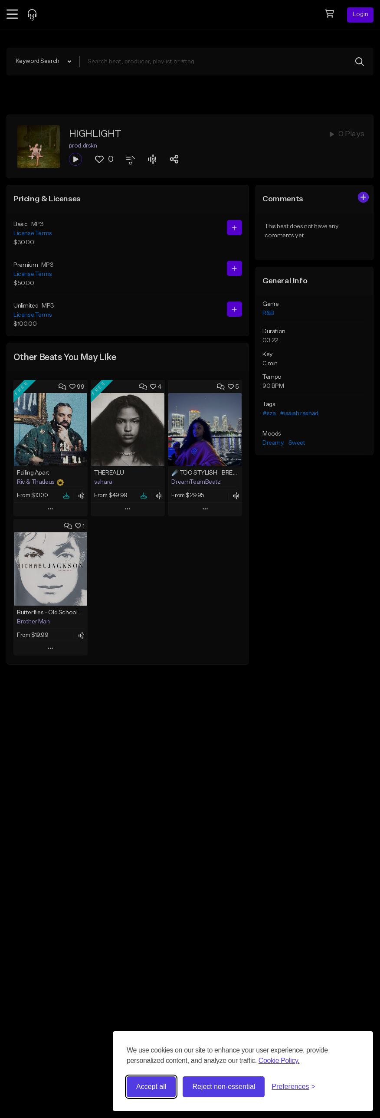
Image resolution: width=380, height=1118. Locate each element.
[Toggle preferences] (293, 1087)
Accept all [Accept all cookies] (151, 1086)
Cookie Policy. (279, 1060)
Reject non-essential (223, 1086)
